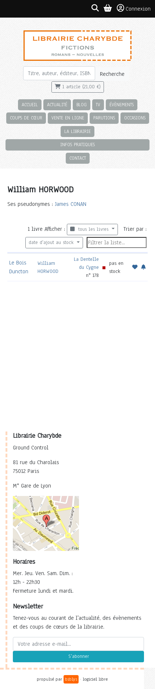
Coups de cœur (26, 118)
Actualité (57, 104)
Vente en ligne (67, 118)
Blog (81, 104)
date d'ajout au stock (52, 242)
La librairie (77, 131)
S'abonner (78, 656)
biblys (71, 679)
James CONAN (70, 204)
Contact (77, 158)
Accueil (30, 104)
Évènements (121, 104)
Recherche (112, 74)
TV (98, 104)
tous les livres (90, 229)
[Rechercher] (59, 73)
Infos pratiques (77, 144)
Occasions (134, 118)
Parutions (104, 118)
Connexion (134, 8)
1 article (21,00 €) (78, 87)
